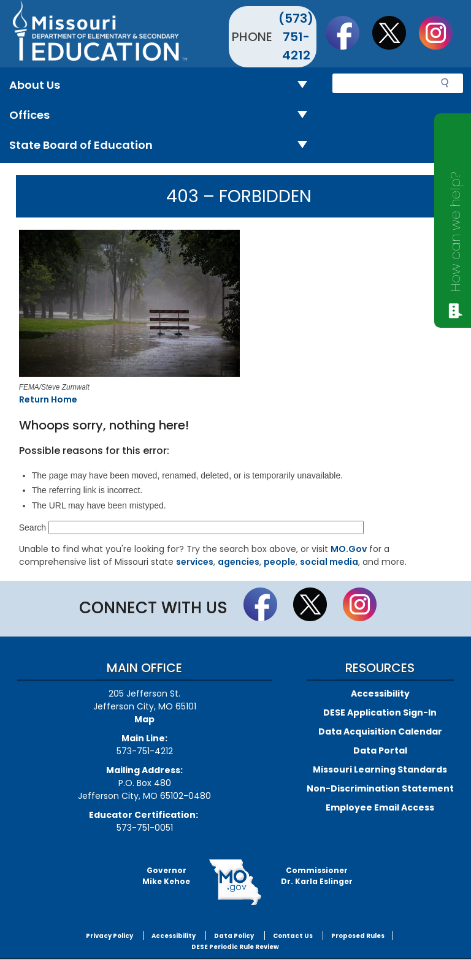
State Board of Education (163, 145)
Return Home (48, 399)
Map (144, 719)
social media (329, 562)
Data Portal (380, 750)
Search (32, 527)
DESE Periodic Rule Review (235, 946)
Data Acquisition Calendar (380, 731)
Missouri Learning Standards (380, 769)
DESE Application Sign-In (380, 712)
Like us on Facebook (348, 32)
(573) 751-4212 (295, 37)
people (280, 562)
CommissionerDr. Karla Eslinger (317, 875)
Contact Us (293, 935)
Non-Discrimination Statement (380, 788)
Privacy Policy (109, 935)
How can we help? (456, 232)
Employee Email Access (380, 807)
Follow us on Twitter (395, 32)
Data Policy (234, 935)
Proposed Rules (358, 935)
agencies (238, 562)
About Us (163, 85)
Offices (163, 115)
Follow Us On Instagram (441, 32)
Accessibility (380, 693)
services (194, 562)
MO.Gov (349, 549)
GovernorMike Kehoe (166, 875)
